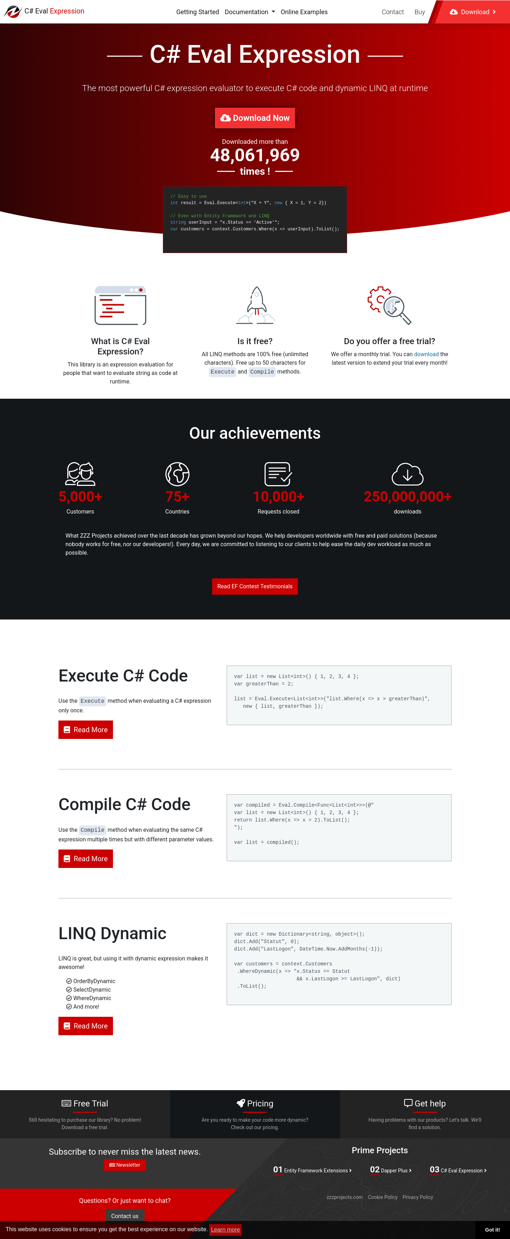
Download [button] (473, 12)
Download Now (255, 118)
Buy (420, 12)
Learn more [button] (225, 1230)
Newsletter (124, 1165)
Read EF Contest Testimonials (255, 586)
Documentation (247, 12)
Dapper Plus (391, 1170)
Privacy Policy (418, 1197)
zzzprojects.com (345, 1197)
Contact (393, 12)
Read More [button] (86, 729)
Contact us (124, 1216)
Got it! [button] (492, 1230)
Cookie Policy (383, 1197)
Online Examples (304, 12)
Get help (425, 1115)
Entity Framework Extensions (312, 1170)
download (426, 354)
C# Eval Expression (458, 1170)
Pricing (255, 1115)
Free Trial (85, 1115)
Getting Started (197, 12)
